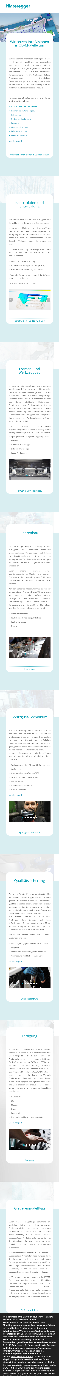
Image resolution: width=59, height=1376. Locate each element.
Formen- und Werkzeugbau (23, 110)
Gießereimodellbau (19, 135)
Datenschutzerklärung (22, 1356)
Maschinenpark (15, 141)
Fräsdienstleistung (19, 131)
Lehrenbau (16, 115)
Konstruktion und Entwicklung (24, 106)
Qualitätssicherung (19, 127)
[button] (2, 27)
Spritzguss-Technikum (21, 119)
